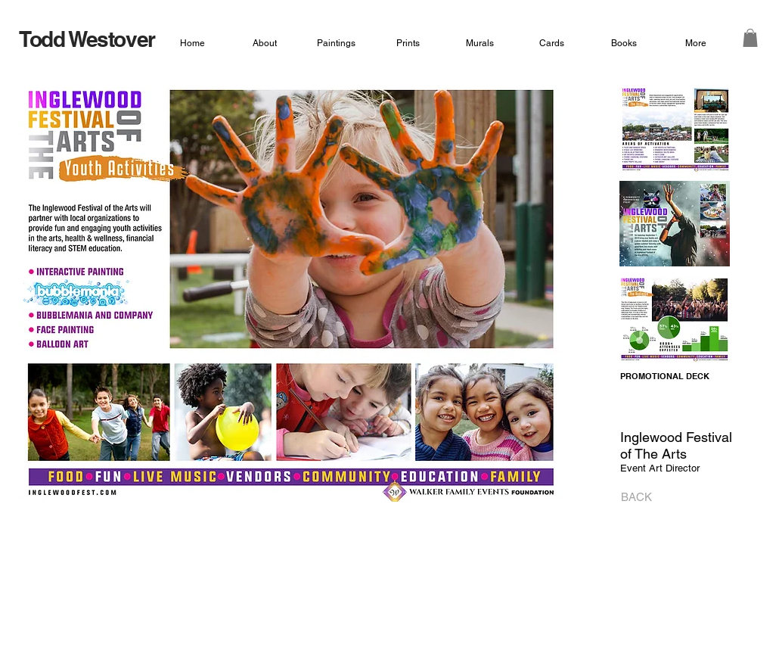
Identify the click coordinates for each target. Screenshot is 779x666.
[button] (750, 38)
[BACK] (632, 497)
